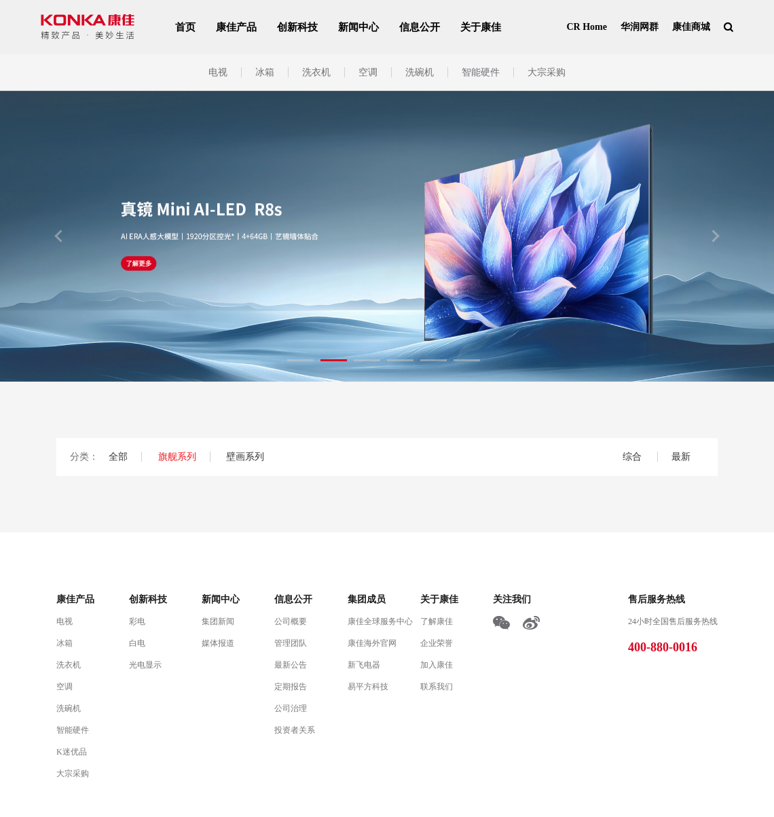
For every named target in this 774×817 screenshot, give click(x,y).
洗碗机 (419, 72)
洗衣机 (316, 72)
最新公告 (290, 665)
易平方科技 (368, 686)
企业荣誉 (436, 643)
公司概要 (290, 621)
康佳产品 (236, 27)
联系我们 (436, 686)
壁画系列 (245, 457)
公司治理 (290, 708)
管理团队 (290, 643)
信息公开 (419, 27)
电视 (217, 72)
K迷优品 (71, 752)
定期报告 (290, 686)
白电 (137, 643)
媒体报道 (218, 643)
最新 (680, 457)
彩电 (137, 621)
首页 (185, 27)
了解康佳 (436, 621)
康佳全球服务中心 (380, 621)
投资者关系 (294, 730)
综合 (633, 457)
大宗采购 (547, 72)
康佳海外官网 (372, 643)
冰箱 (264, 72)
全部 (118, 457)
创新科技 (297, 27)
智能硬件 (481, 72)
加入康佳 (436, 665)
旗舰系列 (177, 457)
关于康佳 (480, 27)
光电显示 (145, 665)
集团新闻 (218, 621)
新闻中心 (358, 27)
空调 (367, 72)
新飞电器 (364, 665)
